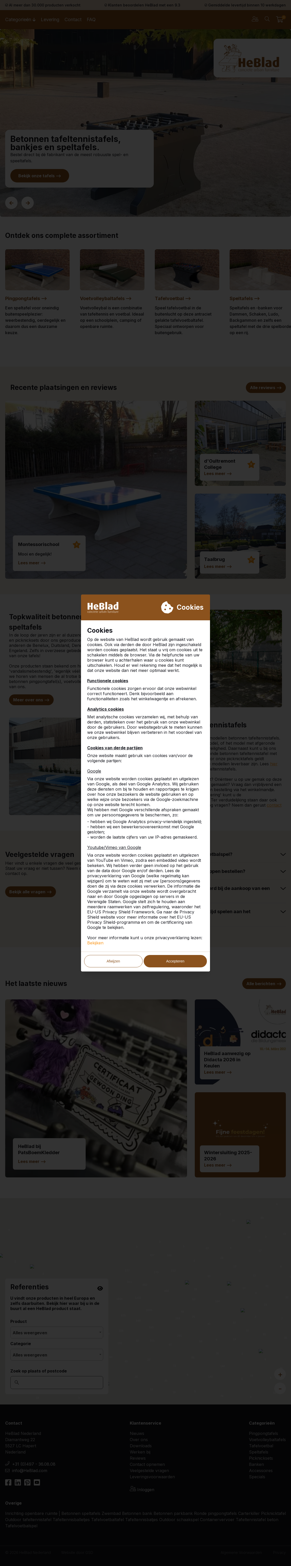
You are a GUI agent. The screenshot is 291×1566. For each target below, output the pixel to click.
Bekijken (95, 942)
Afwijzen (113, 961)
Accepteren (175, 961)
